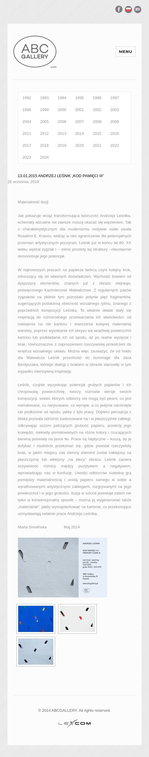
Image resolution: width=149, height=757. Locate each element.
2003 (114, 109)
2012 (44, 133)
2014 (79, 133)
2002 (97, 109)
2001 (79, 109)
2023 (27, 157)
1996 (97, 98)
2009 (114, 121)
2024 (44, 157)
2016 (114, 133)
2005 (44, 121)
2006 (62, 121)
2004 (27, 121)
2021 (97, 145)
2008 (97, 121)
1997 (114, 98)
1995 (79, 98)
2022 (114, 145)
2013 (62, 133)
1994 (62, 98)
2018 (44, 145)
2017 (27, 145)
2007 (79, 121)
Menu (125, 51)
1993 (44, 98)
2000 (62, 109)
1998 (27, 109)
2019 (62, 145)
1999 (44, 109)
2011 (27, 133)
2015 (97, 133)
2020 (79, 145)
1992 (27, 98)
